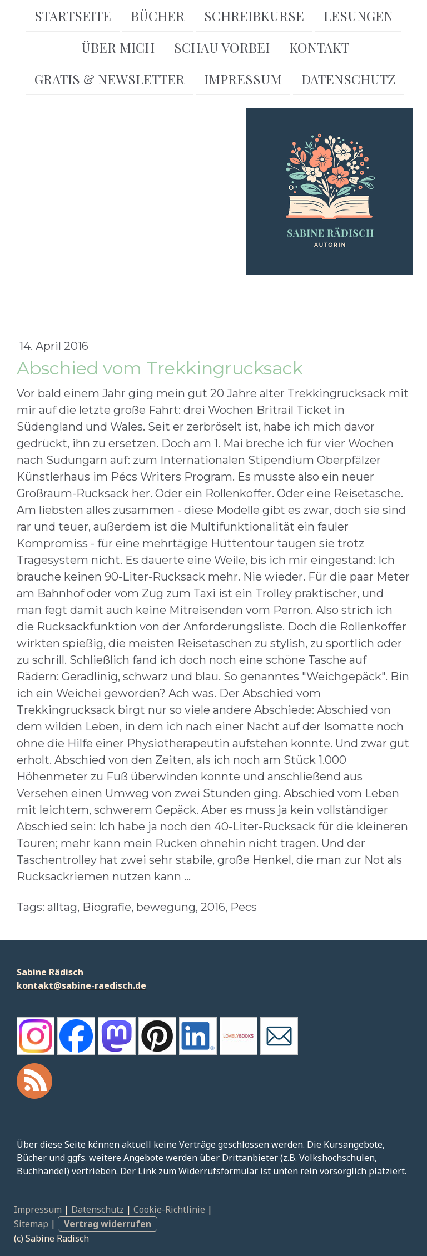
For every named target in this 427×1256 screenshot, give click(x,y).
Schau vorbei (222, 48)
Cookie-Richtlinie (169, 1209)
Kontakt (319, 48)
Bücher (158, 15)
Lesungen (358, 15)
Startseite (72, 15)
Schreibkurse (254, 15)
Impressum (243, 81)
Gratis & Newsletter (109, 81)
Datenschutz (348, 81)
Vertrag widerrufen (107, 1224)
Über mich (118, 48)
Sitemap (31, 1224)
